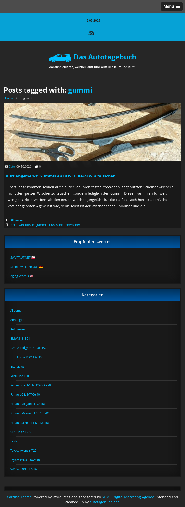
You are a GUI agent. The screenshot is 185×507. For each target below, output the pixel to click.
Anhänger (20, 320)
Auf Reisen (20, 329)
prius (51, 225)
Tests (16, 441)
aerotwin (17, 225)
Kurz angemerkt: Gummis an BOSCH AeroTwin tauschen (61, 176)
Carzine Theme (19, 497)
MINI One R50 (22, 376)
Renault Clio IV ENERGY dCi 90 (33, 385)
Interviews (20, 366)
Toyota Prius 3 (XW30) (28, 460)
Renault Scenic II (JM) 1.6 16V (32, 422)
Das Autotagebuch (92, 57)
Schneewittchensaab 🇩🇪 (29, 267)
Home (9, 98)
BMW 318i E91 (23, 338)
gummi (80, 90)
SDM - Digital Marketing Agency (127, 497)
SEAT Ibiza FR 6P (24, 432)
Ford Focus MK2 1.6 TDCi (30, 357)
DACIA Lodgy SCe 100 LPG (31, 348)
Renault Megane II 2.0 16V (31, 404)
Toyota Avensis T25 (26, 450)
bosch (29, 225)
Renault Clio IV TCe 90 (28, 394)
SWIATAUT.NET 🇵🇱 (25, 257)
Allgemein (17, 220)
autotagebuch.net (104, 502)
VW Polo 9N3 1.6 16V (27, 469)
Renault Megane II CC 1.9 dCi (32, 413)
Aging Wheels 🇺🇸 (24, 276)
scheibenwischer (68, 225)
